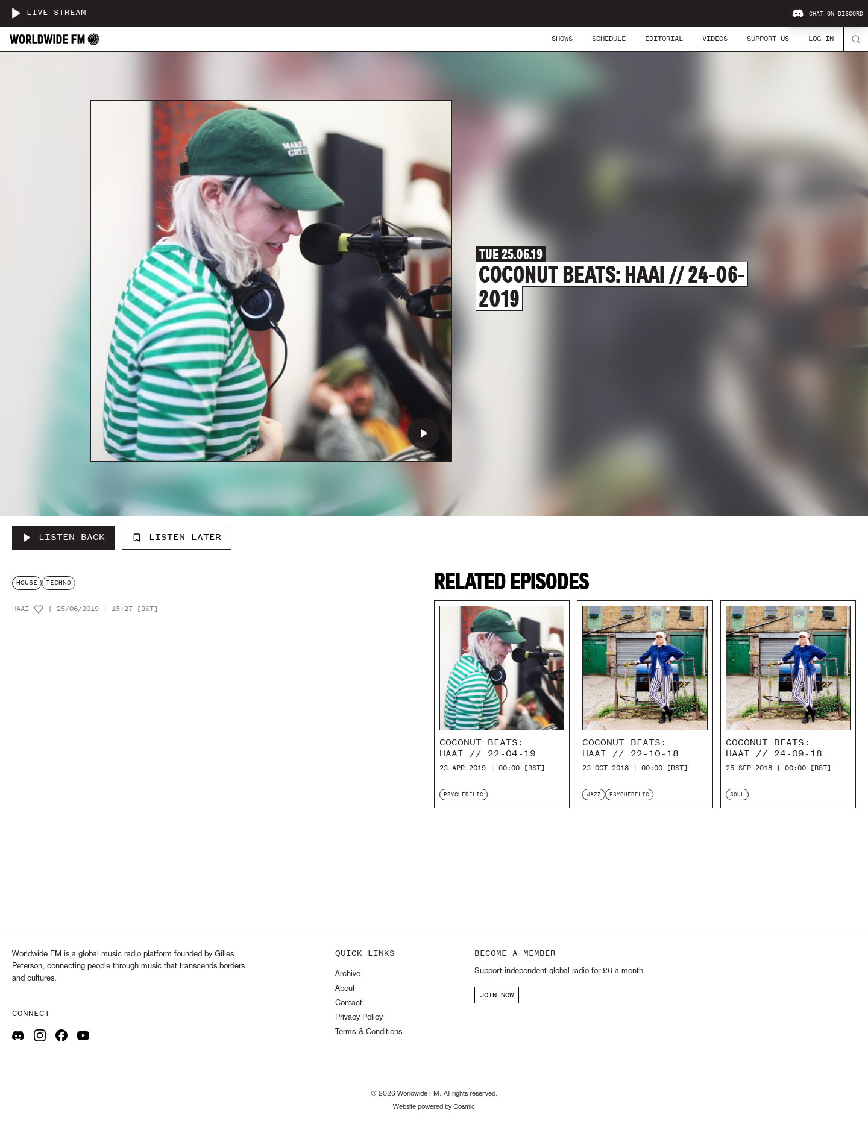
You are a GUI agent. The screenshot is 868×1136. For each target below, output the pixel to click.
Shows (562, 38)
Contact (348, 1003)
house (26, 582)
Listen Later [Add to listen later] (176, 537)
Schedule (609, 38)
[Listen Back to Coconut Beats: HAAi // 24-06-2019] (63, 538)
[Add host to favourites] (38, 609)
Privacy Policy (359, 1017)
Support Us (768, 38)
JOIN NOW (497, 995)
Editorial (664, 38)
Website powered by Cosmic (434, 1107)
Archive (347, 974)
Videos (715, 38)
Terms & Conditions (368, 1032)
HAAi (20, 609)
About (345, 988)
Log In (821, 38)
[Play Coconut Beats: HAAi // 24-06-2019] (423, 433)
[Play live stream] (16, 13)
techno (58, 582)
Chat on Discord (827, 14)
